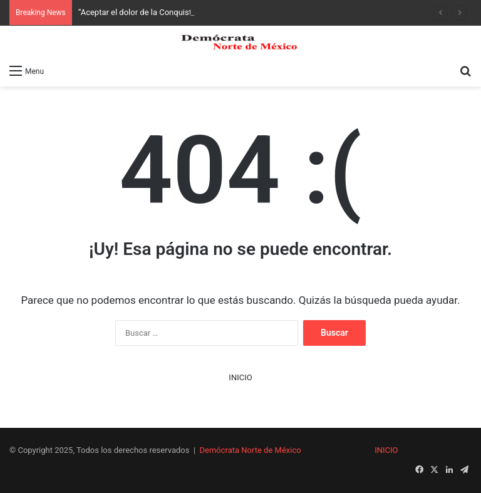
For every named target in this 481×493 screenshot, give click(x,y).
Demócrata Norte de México (250, 450)
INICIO (240, 377)
